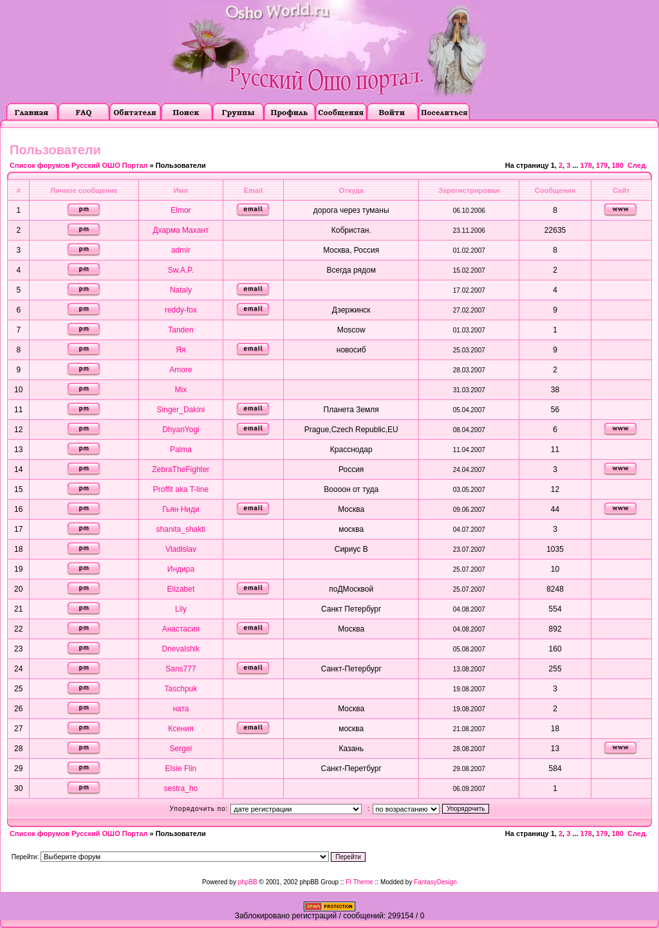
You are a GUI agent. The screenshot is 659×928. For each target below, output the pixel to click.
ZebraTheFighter (180, 469)
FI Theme (359, 882)
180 (618, 165)
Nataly (181, 290)
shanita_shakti (181, 529)
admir (180, 250)
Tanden (180, 329)
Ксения (181, 728)
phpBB (247, 882)
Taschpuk (181, 688)
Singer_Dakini (181, 409)
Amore (180, 369)
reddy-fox (181, 309)
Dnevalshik (181, 648)
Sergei (181, 748)
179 (602, 165)
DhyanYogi (181, 429)
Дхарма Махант (181, 230)
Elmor (180, 210)
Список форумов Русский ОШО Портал (78, 165)
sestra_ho (181, 788)
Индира (180, 569)
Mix (181, 389)
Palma (181, 449)
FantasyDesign (435, 882)
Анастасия (181, 628)
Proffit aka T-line (181, 489)
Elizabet (181, 589)
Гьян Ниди (181, 509)
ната (180, 708)
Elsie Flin (181, 768)
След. (637, 165)
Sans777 (180, 668)
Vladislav (180, 549)
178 (586, 165)
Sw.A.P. (181, 270)
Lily (181, 609)
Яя (180, 349)
